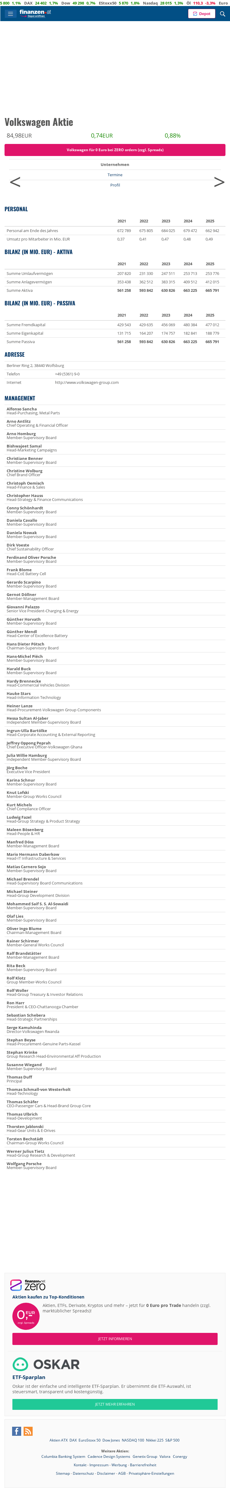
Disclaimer (106, 1473)
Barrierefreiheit (143, 1464)
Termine (115, 174)
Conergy (180, 1456)
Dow (92, 3)
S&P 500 (172, 1440)
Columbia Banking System (63, 1456)
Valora (165, 1456)
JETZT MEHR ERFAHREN (115, 1404)
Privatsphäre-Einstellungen (151, 1473)
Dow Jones (111, 1440)
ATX (20, 3)
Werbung (119, 1464)
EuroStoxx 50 (90, 1440)
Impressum (99, 1464)
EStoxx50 (134, 3)
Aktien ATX (59, 1440)
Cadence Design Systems (109, 1456)
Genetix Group (145, 1456)
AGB (122, 1473)
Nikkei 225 (155, 1440)
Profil (115, 185)
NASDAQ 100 (133, 1440)
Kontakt (80, 1464)
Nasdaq (177, 3)
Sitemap (63, 1473)
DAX (55, 3)
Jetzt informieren (115, 1338)
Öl (215, 3)
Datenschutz (83, 1473)
